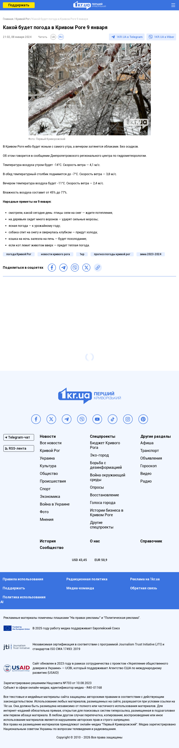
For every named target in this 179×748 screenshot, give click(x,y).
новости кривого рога (55, 254)
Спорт (45, 489)
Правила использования (23, 579)
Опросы (97, 487)
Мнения (46, 519)
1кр (82, 254)
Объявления (151, 458)
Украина (47, 458)
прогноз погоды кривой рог (112, 254)
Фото (44, 512)
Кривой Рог (50, 450)
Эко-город (99, 455)
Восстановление (104, 495)
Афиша (147, 443)
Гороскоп (148, 466)
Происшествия (53, 481)
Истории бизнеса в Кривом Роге (106, 512)
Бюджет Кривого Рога (105, 445)
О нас (95, 541)
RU (61, 36)
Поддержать (18, 5)
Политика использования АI (23, 599)
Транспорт (149, 450)
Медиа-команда (80, 588)
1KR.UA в (130, 37)
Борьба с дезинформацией (106, 465)
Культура (48, 466)
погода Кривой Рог (18, 254)
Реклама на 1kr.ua (145, 579)
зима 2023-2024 (150, 254)
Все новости (50, 443)
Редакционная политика (86, 579)
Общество (49, 473)
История (48, 541)
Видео (145, 473)
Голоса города (102, 502)
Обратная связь (143, 588)
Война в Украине (54, 504)
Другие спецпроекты (102, 524)
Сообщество (52, 547)
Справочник (151, 541)
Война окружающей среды (107, 477)
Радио (146, 481)
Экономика (50, 496)
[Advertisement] (89, 307)
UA (53, 36)
